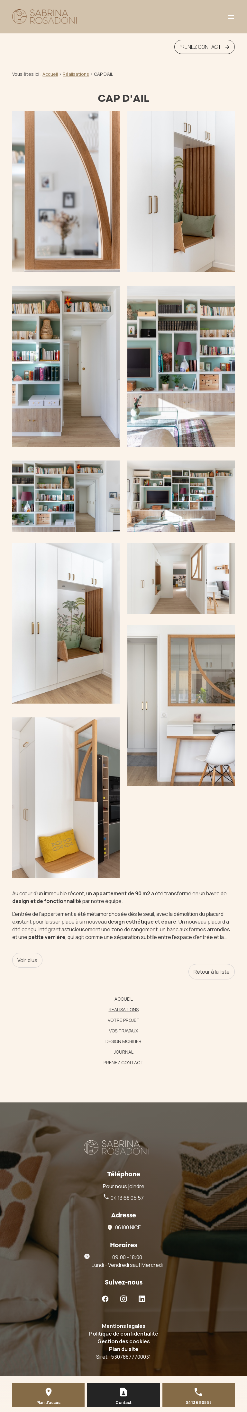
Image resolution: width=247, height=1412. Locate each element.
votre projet (124, 1020)
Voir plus (27, 960)
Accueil (50, 74)
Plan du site (123, 1349)
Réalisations (124, 1009)
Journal (123, 1052)
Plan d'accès (48, 1402)
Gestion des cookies (123, 1341)
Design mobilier (123, 1041)
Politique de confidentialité (123, 1333)
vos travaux (123, 1031)
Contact (123, 1402)
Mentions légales (123, 1325)
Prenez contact (123, 1062)
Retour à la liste (212, 971)
